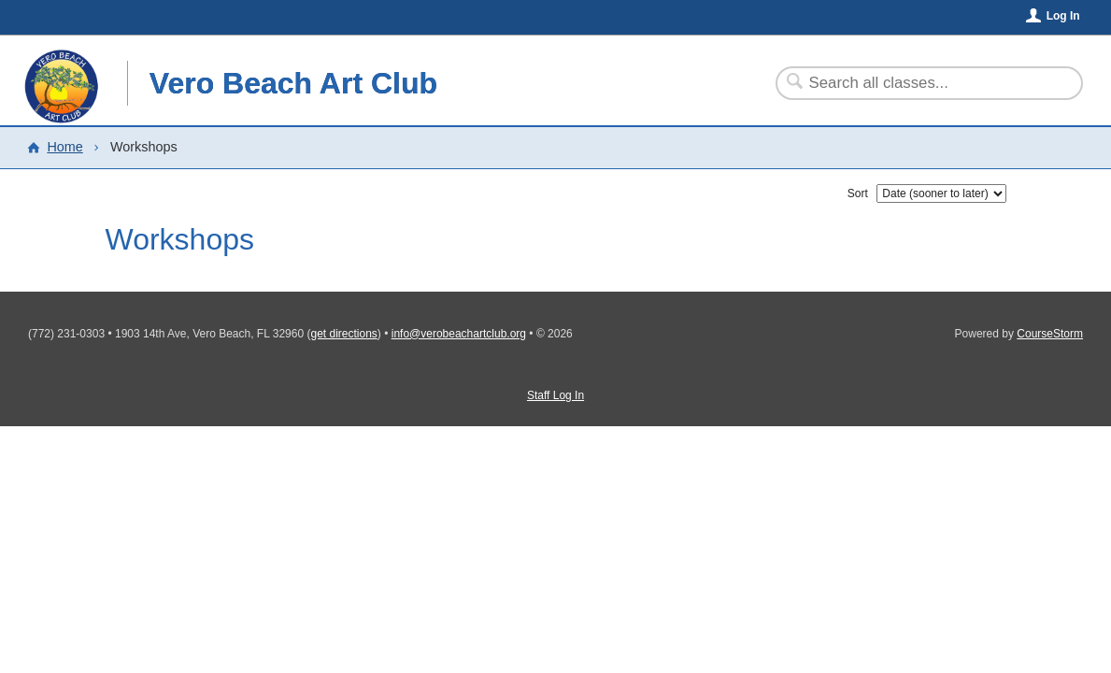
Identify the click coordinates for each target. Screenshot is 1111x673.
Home (64, 146)
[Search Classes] (918, 83)
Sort (857, 193)
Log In (1063, 15)
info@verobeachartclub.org (459, 333)
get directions (343, 333)
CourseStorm (1050, 333)
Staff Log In (555, 395)
